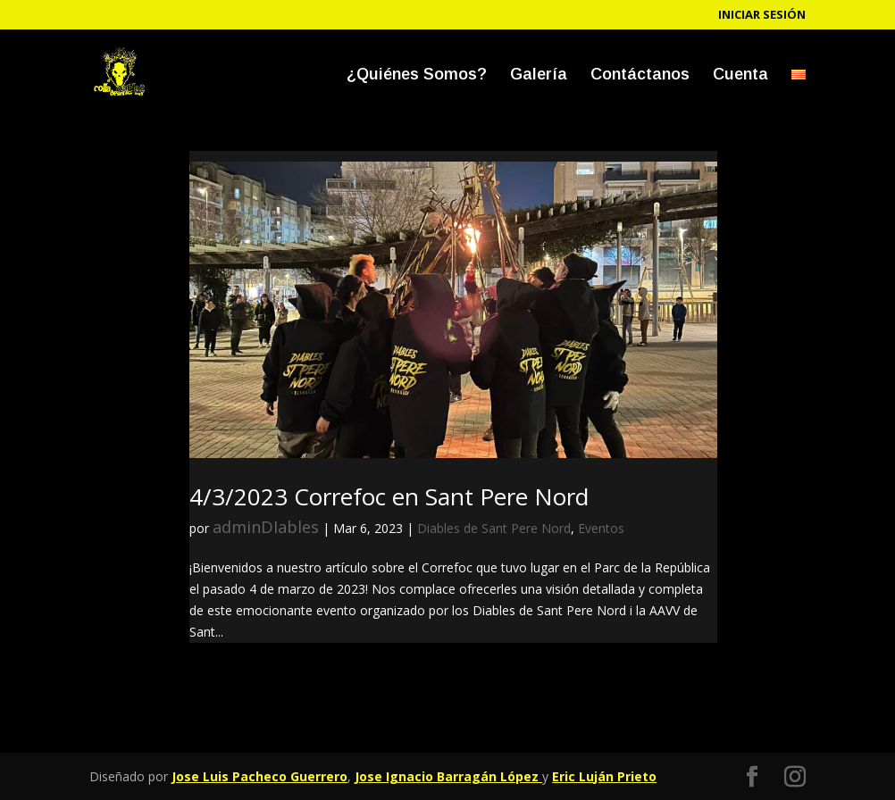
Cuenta (740, 75)
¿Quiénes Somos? (417, 75)
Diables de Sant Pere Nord (494, 528)
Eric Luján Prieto (604, 776)
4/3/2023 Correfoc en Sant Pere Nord (389, 496)
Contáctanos (640, 75)
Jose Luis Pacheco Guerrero (259, 776)
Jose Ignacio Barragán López (448, 776)
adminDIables (266, 527)
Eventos (601, 528)
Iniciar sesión (762, 15)
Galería (538, 75)
